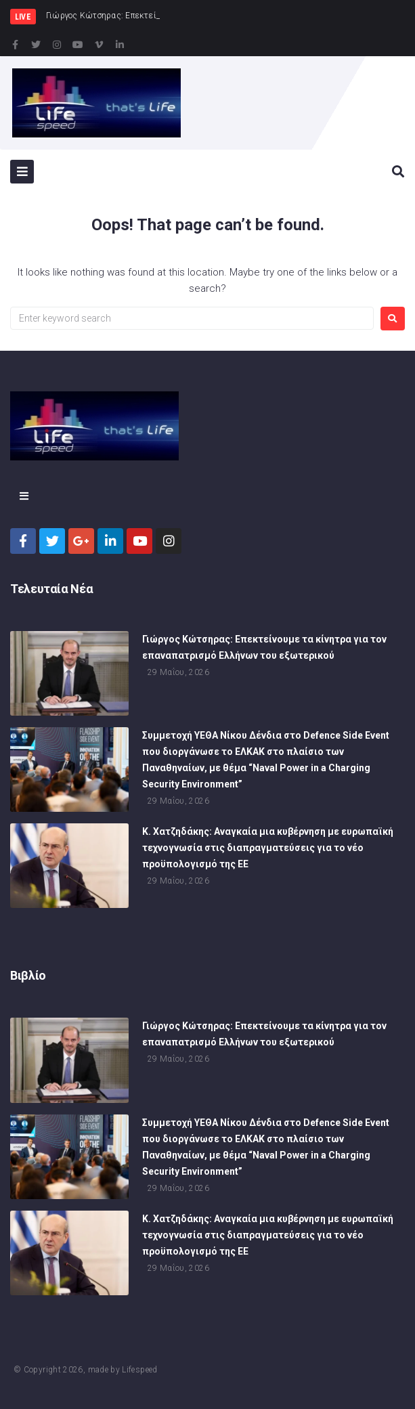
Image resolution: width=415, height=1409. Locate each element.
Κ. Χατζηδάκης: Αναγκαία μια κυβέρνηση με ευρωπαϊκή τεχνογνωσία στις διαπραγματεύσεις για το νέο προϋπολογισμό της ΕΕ (267, 853)
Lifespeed (139, 1369)
